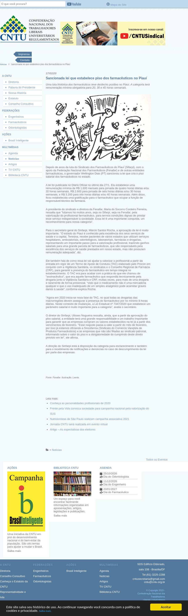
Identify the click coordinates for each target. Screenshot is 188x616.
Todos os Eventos (157, 459)
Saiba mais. (45, 610)
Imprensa (24, 54)
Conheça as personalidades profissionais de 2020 (80, 403)
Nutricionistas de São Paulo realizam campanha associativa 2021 (89, 419)
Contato (25, 60)
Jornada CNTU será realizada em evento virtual (79, 424)
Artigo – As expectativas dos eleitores (72, 429)
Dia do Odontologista (116, 476)
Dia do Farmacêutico (116, 492)
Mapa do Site (118, 4)
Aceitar (166, 607)
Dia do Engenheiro (114, 484)
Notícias (3, 64)
